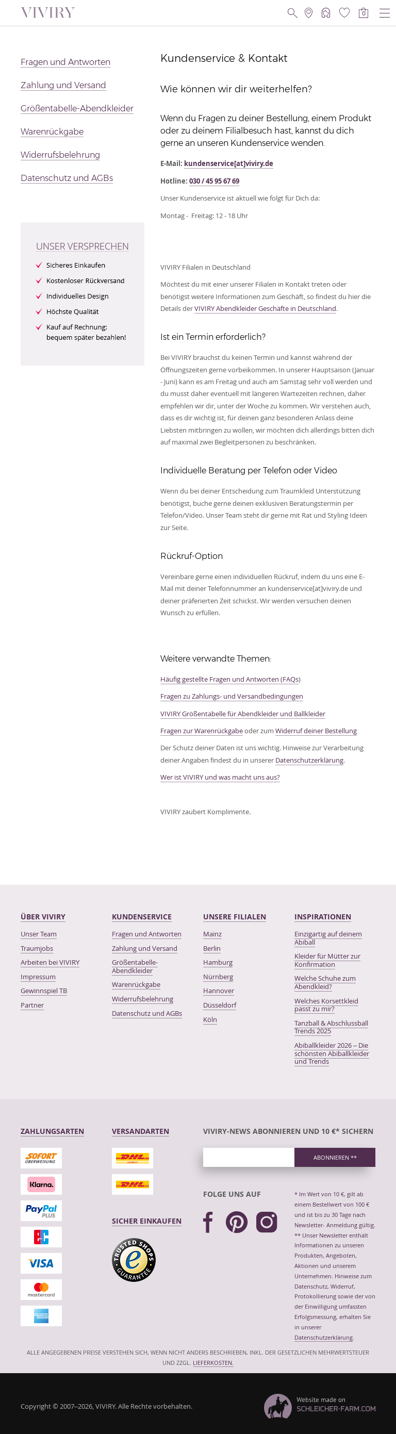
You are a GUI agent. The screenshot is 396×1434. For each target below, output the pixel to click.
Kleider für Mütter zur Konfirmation (327, 960)
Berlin (212, 948)
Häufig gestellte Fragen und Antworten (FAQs (229, 679)
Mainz (212, 933)
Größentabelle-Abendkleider (77, 108)
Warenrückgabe (52, 132)
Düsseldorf (219, 1005)
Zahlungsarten (52, 1131)
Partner (32, 1005)
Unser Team (39, 933)
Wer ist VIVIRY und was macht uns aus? (220, 777)
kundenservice (142, 916)
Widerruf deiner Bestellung (316, 730)
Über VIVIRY (43, 916)
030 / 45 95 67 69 (214, 181)
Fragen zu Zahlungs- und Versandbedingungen (231, 696)
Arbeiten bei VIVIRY (50, 962)
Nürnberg (218, 976)
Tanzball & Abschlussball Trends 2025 (331, 1027)
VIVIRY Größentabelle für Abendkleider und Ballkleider (242, 713)
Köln (210, 1019)
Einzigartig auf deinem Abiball (328, 938)
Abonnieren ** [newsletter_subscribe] (335, 1157)
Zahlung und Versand (63, 85)
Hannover (218, 990)
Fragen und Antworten (65, 62)
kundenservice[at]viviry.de (228, 163)
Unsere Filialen (234, 916)
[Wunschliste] (344, 13)
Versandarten (140, 1131)
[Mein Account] (326, 13)
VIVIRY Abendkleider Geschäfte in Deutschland (265, 308)
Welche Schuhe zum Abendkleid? (325, 982)
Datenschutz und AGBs (67, 178)
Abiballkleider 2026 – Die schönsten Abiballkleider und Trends (331, 1053)
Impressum (38, 976)
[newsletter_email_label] (248, 1157)
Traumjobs (37, 948)
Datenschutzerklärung (309, 760)
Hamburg (218, 962)
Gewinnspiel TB (44, 990)
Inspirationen (322, 916)
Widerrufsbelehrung (60, 155)
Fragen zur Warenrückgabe (201, 730)
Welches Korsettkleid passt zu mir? (326, 1005)
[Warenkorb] (363, 13)
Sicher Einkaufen (147, 1221)
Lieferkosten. (213, 1362)
